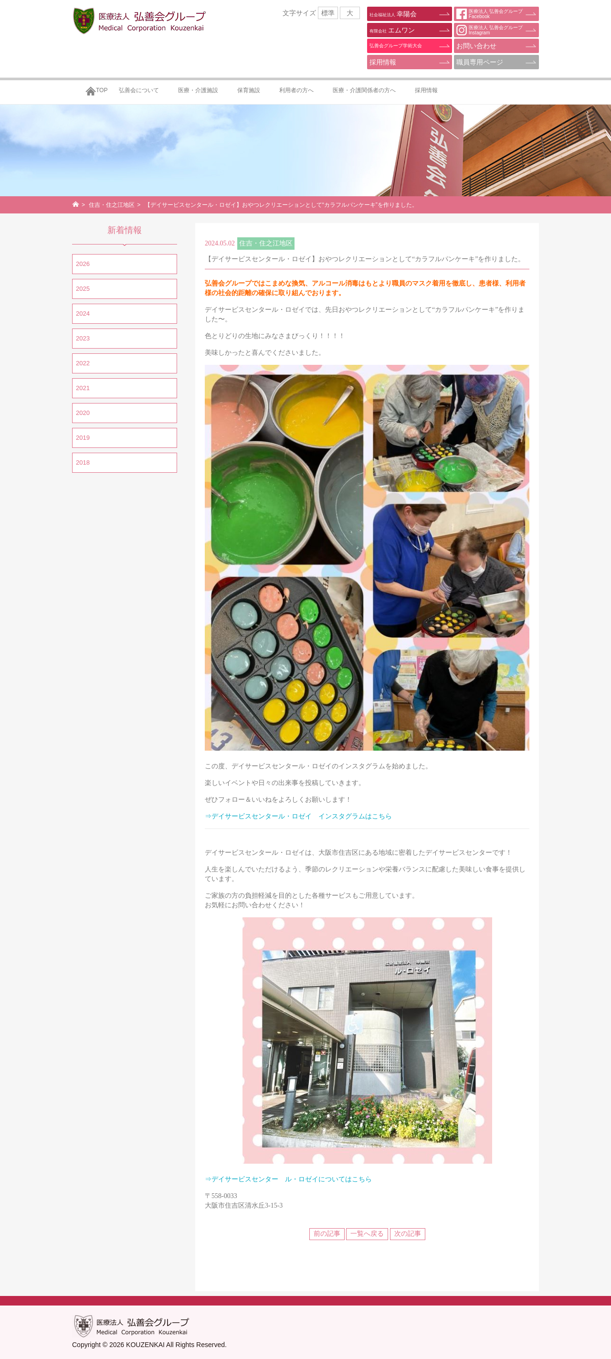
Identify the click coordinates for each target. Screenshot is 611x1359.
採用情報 (382, 62)
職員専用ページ (479, 62)
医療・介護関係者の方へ (364, 90)
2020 (83, 412)
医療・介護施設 (198, 90)
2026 (83, 263)
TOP (101, 90)
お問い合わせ (476, 46)
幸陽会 (393, 14)
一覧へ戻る (367, 1233)
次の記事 (407, 1233)
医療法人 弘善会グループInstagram (489, 30)
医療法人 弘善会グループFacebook (489, 14)
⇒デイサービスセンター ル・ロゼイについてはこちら (288, 1179)
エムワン (392, 30)
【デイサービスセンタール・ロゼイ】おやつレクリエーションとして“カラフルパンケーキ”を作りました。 (365, 259)
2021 (83, 388)
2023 (83, 338)
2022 (83, 363)
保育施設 (248, 90)
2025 (83, 288)
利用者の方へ (296, 90)
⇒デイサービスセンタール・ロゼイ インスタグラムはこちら (298, 816)
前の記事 (327, 1233)
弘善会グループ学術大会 (395, 45)
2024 (83, 313)
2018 (83, 462)
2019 (83, 437)
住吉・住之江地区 (112, 205)
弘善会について (139, 90)
